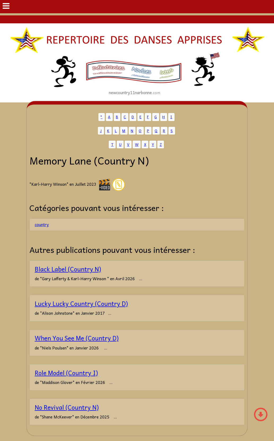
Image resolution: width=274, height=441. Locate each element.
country (42, 224)
